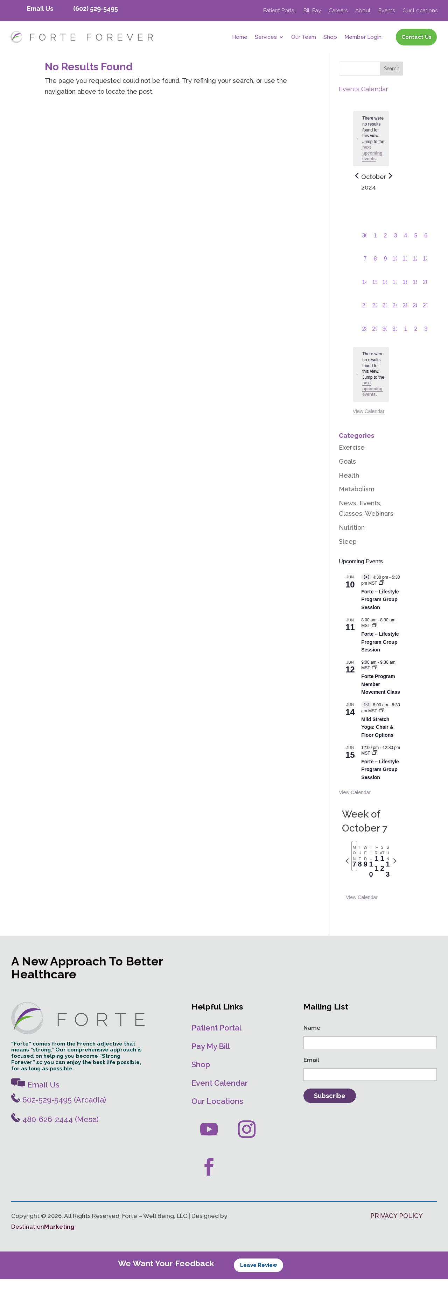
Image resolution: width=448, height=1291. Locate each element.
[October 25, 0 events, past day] (405, 319)
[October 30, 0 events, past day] (385, 343)
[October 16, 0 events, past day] (385, 296)
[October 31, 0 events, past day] (396, 343)
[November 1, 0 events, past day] (405, 343)
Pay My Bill (210, 1057)
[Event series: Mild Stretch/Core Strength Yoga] (381, 722)
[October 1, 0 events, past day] (375, 249)
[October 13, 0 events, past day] (426, 272)
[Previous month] (357, 188)
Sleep (348, 553)
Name (312, 1039)
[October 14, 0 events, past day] (365, 296)
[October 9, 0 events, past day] (385, 272)
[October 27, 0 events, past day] (426, 319)
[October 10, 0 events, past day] (396, 272)
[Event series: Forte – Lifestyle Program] (381, 595)
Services (266, 37)
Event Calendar (219, 1094)
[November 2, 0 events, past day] (416, 343)
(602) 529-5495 (95, 8)
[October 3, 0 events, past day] (396, 249)
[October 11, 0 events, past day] (405, 272)
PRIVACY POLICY (396, 1227)
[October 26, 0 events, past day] (416, 319)
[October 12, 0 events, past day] (416, 272)
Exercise (352, 459)
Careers (338, 11)
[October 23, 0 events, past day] (385, 319)
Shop (330, 37)
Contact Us (416, 37)
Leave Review (258, 1277)
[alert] (371, 386)
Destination (42, 1238)
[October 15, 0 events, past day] (375, 296)
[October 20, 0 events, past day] (426, 296)
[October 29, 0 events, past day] (375, 343)
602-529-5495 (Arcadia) (58, 1111)
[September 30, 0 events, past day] (365, 249)
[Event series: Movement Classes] (374, 679)
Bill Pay (312, 11)
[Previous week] (347, 872)
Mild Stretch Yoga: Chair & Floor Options (377, 738)
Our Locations (420, 11)
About (363, 11)
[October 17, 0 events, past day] (396, 296)
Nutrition (352, 539)
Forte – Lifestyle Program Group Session (380, 611)
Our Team (303, 37)
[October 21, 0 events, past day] (365, 319)
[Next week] (395, 872)
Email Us (40, 8)
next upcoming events (372, 165)
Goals (347, 473)
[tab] (354, 868)
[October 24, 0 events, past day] (396, 319)
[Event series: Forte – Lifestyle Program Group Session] (374, 637)
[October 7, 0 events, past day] (365, 272)
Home (239, 37)
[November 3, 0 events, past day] (426, 343)
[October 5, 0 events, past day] (416, 249)
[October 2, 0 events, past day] (385, 249)
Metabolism (356, 501)
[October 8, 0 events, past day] (375, 272)
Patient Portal (279, 11)
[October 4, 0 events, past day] (405, 249)
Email (311, 1071)
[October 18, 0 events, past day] (405, 296)
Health (349, 487)
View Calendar (369, 423)
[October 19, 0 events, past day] (416, 296)
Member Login (363, 37)
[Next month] (390, 188)
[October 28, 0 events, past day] (365, 343)
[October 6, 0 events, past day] (426, 249)
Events (386, 11)
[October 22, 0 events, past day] (375, 319)
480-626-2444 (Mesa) (55, 1131)
